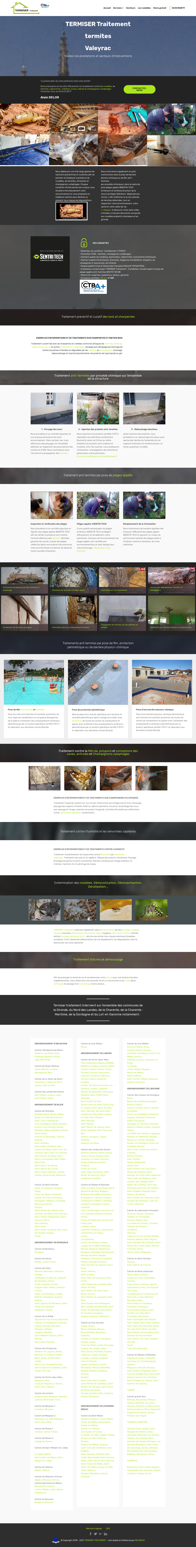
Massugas (106, 1246)
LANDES (131, 1390)
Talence (45, 1470)
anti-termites (80, 375)
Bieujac (100, 1329)
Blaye (60, 1114)
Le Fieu (141, 1287)
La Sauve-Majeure (43, 1383)
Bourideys (100, 1332)
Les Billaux (132, 1230)
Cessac (101, 1069)
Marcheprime (41, 1072)
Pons (129, 1451)
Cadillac (95, 1066)
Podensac (92, 1162)
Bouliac (38, 1262)
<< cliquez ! (106, 210)
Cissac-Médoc (106, 1419)
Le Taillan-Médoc (43, 1454)
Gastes (130, 1403)
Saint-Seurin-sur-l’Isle (137, 1339)
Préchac (85, 1374)
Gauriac (52, 1127)
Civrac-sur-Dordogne (137, 1114)
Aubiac (84, 1326)
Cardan (84, 1069)
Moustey (131, 1406)
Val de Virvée (49, 1175)
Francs (130, 1284)
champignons (106, 350)
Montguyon (141, 1454)
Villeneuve (61, 1175)
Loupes (59, 1294)
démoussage (114, 959)
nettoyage (59, 984)
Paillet (99, 1095)
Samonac (52, 1172)
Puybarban (107, 1258)
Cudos (100, 1345)
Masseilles (105, 1367)
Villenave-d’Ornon (50, 1480)
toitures (95, 959)
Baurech (39, 1271)
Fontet (84, 1217)
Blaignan (94, 1419)
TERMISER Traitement (64, 930)
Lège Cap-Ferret (42, 1059)
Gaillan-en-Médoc (89, 1425)
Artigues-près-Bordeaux (46, 1396)
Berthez (95, 1191)
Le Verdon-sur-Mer (89, 1435)
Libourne (131, 1233)
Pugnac (60, 1137)
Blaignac (104, 1191)
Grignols (107, 1351)
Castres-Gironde (42, 1326)
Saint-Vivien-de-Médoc (92, 1464)
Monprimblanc (95, 1092)
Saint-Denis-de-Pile (136, 1326)
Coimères (85, 1207)
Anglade (38, 1114)
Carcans (147, 1050)
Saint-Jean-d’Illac (43, 1422)
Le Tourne (57, 1383)
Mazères (85, 1371)
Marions (96, 1367)
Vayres (130, 1252)
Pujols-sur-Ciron (88, 1169)
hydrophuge (85, 984)
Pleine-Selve (40, 1133)
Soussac (94, 1316)
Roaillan (84, 1377)
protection (77, 721)
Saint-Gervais (60, 1214)
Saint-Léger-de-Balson (92, 1172)
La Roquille (150, 1358)
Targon (103, 1137)
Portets (101, 1162)
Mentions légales (94, 1528)
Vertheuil (85, 1476)
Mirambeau (141, 1444)
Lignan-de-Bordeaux (45, 1294)
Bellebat (110, 1063)
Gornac (84, 1079)
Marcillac (39, 1130)
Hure (89, 1223)
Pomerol (131, 1239)
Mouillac (155, 1236)
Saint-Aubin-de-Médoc (46, 1457)
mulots (126, 933)
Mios (50, 1072)
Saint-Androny (42, 1143)
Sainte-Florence (134, 1156)
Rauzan (140, 1146)
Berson (53, 1114)
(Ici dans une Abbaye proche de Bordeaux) (97, 456)
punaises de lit (77, 936)
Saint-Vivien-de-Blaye (45, 1230)
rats (114, 933)
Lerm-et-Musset (88, 1361)
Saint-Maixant (87, 1121)
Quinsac (58, 1297)
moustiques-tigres (92, 933)
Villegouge (145, 1252)
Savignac (98, 1313)
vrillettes (66, 89)
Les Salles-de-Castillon (138, 1133)
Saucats (50, 1342)
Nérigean (150, 1140)
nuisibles (108, 86)
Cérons (84, 1156)
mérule (81, 89)
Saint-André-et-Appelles (139, 1371)
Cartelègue (45, 1124)
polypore (105, 751)
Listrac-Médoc (134, 1069)
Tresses (48, 1310)
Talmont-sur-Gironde (137, 1438)
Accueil (107, 8)
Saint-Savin (40, 1226)
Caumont (85, 1204)
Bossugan (151, 1101)
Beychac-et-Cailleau (44, 1355)
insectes (92, 350)
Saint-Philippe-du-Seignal (139, 1380)
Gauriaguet (40, 1201)
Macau (84, 1047)
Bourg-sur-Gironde (44, 1117)
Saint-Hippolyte (152, 1175)
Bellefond (85, 1066)
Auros (99, 1188)
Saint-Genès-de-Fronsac (139, 1265)
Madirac (38, 1297)
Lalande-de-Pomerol (137, 1226)
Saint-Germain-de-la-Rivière (140, 1242)
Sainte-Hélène (134, 1076)
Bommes (91, 1332)
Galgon (139, 1220)
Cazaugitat (96, 1204)
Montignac (108, 1092)
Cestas (47, 1432)
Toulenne (108, 1393)
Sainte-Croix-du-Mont (91, 1104)
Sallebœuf (39, 1310)
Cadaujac (62, 1323)
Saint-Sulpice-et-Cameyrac (48, 1367)
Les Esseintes (87, 1239)
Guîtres (144, 1284)
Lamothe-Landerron (90, 1230)
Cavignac (58, 1188)
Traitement (81, 959)
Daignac (131, 1117)
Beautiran (63, 1319)
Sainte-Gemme (88, 1271)
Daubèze (90, 1214)
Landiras (85, 1159)
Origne (84, 1162)
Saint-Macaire (96, 1117)
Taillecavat (104, 1316)
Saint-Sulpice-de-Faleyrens (140, 1197)
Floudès (108, 1214)
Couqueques (104, 1422)
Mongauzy (85, 1252)
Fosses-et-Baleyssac (91, 1220)
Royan (138, 1428)
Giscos (90, 1351)
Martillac (48, 1332)
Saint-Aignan (150, 1239)
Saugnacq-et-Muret (136, 1412)
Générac (50, 1201)
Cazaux (38, 1085)
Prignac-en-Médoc (90, 1444)
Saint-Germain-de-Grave (93, 1111)
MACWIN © (140, 1540)
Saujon (145, 1428)
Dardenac (140, 1117)
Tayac (130, 1345)
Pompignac (48, 1297)
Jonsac (144, 1448)
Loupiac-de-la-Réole (90, 1246)
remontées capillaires (70, 812)
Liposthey (139, 1403)
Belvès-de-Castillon (136, 1101)
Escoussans (103, 1072)
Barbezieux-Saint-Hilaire (139, 1467)
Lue (146, 1403)
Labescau (85, 1355)
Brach (139, 1050)
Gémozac (153, 1448)
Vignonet (139, 1204)
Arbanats (85, 1153)
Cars (37, 1124)
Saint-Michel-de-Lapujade (93, 1297)
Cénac (51, 1281)
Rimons (84, 1262)
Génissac (154, 1124)
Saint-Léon (40, 1387)
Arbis (83, 1063)
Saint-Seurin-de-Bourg (46, 1165)
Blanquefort (40, 1486)
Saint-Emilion (133, 1159)
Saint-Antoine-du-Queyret (93, 1265)
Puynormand (133, 1310)
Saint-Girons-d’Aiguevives (47, 1217)
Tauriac (60, 1172)
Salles (50, 1098)
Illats (106, 1156)
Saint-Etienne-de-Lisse (138, 1169)
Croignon (45, 1284)
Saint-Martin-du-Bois (146, 1329)
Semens (84, 1137)
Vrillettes (118, 344)
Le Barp (50, 1095)
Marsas (48, 1204)
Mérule (93, 751)
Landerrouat (107, 1230)
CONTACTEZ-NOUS (139, 89)
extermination (107, 930)
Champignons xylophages (111, 754)
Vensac (104, 1473)
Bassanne (85, 1191)
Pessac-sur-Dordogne (137, 1143)
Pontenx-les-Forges (136, 1416)
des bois (108, 316)
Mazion (47, 1130)
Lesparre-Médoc (107, 1435)
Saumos (131, 1082)
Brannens (106, 1194)
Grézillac (139, 1127)
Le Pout (38, 1290)
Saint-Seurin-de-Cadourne (101, 1461)
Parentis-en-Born (144, 1406)
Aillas (83, 1188)
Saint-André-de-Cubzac (46, 1210)
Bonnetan (48, 1271)
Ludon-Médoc (56, 1489)
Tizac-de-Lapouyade (137, 1348)
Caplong (131, 1358)
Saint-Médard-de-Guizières (140, 1332)
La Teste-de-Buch (53, 1082)
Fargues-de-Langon (90, 1348)
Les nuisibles (144, 8)
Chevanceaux (150, 1451)
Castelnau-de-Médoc (137, 1053)
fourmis (57, 933)
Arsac (146, 1047)
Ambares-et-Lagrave (44, 1351)
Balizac (93, 1153)
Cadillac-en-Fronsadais (138, 1217)
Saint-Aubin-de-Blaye (45, 1146)
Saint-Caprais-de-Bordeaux (48, 1303)
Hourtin (137, 1056)
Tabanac (50, 1387)
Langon (94, 1355)
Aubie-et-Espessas (43, 1188)
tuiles (127, 980)
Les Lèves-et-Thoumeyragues (141, 1361)
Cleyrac (105, 1204)
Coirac (108, 1069)
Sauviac (84, 1393)
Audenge (39, 1056)
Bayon (47, 1114)
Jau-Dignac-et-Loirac (91, 1432)
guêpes (135, 930)
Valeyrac (91, 1470)
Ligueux (131, 1364)
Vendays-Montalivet (90, 1473)
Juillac (130, 1130)
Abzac (130, 1274)
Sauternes (95, 1390)
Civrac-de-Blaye (42, 1194)
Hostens (100, 1156)
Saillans (139, 1239)
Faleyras (85, 1076)
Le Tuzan (94, 1159)
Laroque (85, 1082)
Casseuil (107, 1197)
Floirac (53, 1262)
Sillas (100, 1393)
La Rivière (153, 1223)
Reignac (38, 1140)
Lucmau (102, 1364)
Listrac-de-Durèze (89, 1242)
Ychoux (150, 1412)
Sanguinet (155, 1409)
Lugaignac (155, 1133)
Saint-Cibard (133, 1323)
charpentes (126, 316)
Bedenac (131, 1454)
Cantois (103, 1066)
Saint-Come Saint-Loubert (93, 1380)
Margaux (146, 1069)
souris (119, 933)
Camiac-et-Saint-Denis (138, 1108)
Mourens (85, 1095)
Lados (92, 1226)
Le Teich (53, 1069)
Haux (47, 1380)
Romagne (85, 1098)
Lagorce (152, 1284)
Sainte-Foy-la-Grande (145, 1377)
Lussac (140, 1297)
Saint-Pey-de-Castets (147, 1188)
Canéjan (38, 1432)
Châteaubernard (135, 1470)
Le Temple (131, 1066)
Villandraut (93, 1396)
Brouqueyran (87, 1197)
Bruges (38, 1502)
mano (151, 1403)
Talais (83, 1470)
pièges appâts (123, 475)
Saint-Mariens (41, 1223)
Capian (111, 1066)
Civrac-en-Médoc (89, 1422)
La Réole (85, 1226)
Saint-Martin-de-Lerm (91, 1290)
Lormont (39, 1399)
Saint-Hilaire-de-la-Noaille (93, 1284)
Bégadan (85, 1419)
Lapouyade (132, 1287)
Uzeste (84, 1396)
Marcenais (39, 1204)
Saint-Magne (41, 1098)
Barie (111, 1188)
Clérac (151, 1454)
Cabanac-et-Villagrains (45, 1323)
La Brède (47, 1329)
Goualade (98, 1351)
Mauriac (84, 1249)
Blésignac (39, 1380)
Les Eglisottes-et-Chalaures (140, 1294)
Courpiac (85, 1072)
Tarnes (139, 1249)
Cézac (37, 1191)
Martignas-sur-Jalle (44, 1419)
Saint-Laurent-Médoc (137, 1079)
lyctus (74, 89)
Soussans (140, 1082)
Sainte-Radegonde (136, 1162)
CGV (108, 1528)
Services (117, 8)
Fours (44, 1127)
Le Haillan (39, 1409)
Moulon (153, 1137)
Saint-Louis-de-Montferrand (48, 1364)
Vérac (137, 1252)
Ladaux (92, 1079)
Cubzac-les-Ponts (43, 1197)
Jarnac (148, 1473)
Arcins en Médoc (135, 1047)
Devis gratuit (159, 8)
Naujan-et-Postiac (136, 1140)
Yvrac (57, 1399)
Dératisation (97, 886)
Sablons (144, 1310)
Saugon (50, 1233)
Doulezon (150, 1117)
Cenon (46, 1262)
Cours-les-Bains (88, 1345)
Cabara (138, 1104)
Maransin (149, 1297)
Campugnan (52, 1121)
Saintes (130, 1428)
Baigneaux (92, 1063)
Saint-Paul (40, 1162)
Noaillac (102, 1255)
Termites (108, 344)
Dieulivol (99, 1214)
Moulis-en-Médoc (135, 1072)
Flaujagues (139, 1121)
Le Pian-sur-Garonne (91, 1085)
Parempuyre (40, 1492)
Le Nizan (94, 1358)
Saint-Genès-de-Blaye (45, 1156)
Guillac (147, 1127)
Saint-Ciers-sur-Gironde (55, 1153)
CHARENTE (132, 1461)
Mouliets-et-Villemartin (138, 1137)
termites (44, 89)
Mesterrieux (104, 1249)
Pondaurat (96, 1258)
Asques (140, 1214)
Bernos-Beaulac (88, 1329)
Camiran (98, 1197)
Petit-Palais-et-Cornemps (139, 1303)
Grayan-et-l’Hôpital (90, 1428)
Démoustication (105, 883)
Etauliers (63, 1124)
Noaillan (93, 1371)
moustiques (77, 933)
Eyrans (38, 1127)
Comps (54, 1124)
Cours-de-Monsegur (90, 1210)
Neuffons (93, 1255)
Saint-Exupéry (87, 1274)
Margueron (132, 1367)
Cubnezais (56, 1194)
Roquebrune (94, 1262)
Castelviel (107, 1201)
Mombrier (56, 1130)
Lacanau (140, 1059)
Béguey (101, 1063)
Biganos (48, 1056)
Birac (83, 1332)
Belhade (131, 1399)
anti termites (26, 709)
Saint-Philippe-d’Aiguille (138, 1191)
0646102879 (177, 8)
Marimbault (86, 1367)
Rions (105, 1095)
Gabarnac (105, 1076)
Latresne (60, 1287)
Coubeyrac (153, 1114)
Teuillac (38, 1175)
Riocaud (150, 1367)
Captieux (85, 1335)
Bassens (63, 1396)
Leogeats (103, 1358)
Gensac (130, 1127)
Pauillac (84, 1441)
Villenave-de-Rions (90, 1143)
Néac (140, 1300)
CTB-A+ (103, 278)
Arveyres (131, 1214)
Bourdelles (95, 1194)
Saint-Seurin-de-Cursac (46, 1169)
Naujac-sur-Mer (88, 1438)
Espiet (130, 1121)
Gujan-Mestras (42, 1069)
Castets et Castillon (90, 1339)
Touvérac (148, 1470)
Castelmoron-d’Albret (91, 1201)
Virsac (37, 1236)
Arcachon (39, 1082)
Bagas (105, 1188)
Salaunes (153, 1079)
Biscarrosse (141, 1399)
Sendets (93, 1393)
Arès (57, 1053)
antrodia (82, 754)
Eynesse (140, 1358)
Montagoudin (108, 1252)
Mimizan (152, 1399)
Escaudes (108, 1345)
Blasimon (85, 1194)
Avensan (131, 1050)
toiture (109, 977)
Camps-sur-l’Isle (134, 1278)
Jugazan (156, 1127)
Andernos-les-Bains (44, 1053)
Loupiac (93, 1088)
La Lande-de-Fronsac (137, 1223)
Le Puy (84, 1236)
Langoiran (101, 1079)
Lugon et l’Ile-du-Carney (138, 1236)
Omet (92, 1095)
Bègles (38, 1470)
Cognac (156, 1470)
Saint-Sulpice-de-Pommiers (94, 1307)
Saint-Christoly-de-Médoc (93, 1448)
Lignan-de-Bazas (89, 1364)
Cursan (54, 1284)
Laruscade (60, 1201)
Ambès (59, 1351)
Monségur (96, 1252)
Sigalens (85, 1316)
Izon (145, 1220)
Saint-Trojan (40, 1172)
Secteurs (130, 8)
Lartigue (103, 1355)
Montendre (138, 1451)
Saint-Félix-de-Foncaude (93, 1278)
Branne (130, 1104)
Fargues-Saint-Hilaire (45, 1287)
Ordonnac (101, 1438)
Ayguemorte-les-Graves (46, 1319)
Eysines (50, 1486)
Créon (37, 1284)
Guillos (91, 1156)
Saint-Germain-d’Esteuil (92, 1454)
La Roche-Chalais (135, 1473)
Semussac (132, 1435)
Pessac (54, 1432)
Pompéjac (102, 1371)
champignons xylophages (99, 89)
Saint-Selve (40, 1342)
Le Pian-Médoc (42, 1489)
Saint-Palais (59, 1159)
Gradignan (39, 1441)
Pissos (157, 1406)
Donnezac (57, 1197)
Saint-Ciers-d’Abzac (150, 1323)
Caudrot (92, 1069)
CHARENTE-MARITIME (137, 1422)
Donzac (93, 1072)
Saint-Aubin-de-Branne (138, 1149)
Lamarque (149, 1059)
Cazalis (84, 1342)
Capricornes (37, 347)
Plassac (64, 1130)
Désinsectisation (129, 883)
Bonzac (144, 1274)
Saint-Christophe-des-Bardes (141, 1319)
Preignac (85, 1165)
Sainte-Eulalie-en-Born (138, 1409)
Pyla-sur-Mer (49, 1085)
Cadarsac (148, 1214)
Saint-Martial (87, 1124)
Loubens (104, 1242)
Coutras (131, 1281)
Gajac (103, 1348)
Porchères (132, 1307)
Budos (109, 1153)
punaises (65, 936)
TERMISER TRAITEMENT (95, 1540)
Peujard (38, 1207)
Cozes (150, 1432)
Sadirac (38, 1300)
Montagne (132, 1300)
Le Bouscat (47, 1502)
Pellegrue (85, 1258)
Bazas (91, 1326)
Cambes (38, 1274)
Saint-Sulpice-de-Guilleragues (95, 1303)
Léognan (39, 1332)
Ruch (103, 1262)
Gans (83, 1351)
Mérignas (93, 1249)
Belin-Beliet (40, 1095)
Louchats (104, 1159)
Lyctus (47, 347)
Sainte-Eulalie (47, 1358)
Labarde (131, 1059)
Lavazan (85, 1358)
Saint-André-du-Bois (91, 1101)
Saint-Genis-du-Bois (101, 1108)
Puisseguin (143, 1307)
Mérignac (49, 1409)
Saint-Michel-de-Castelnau (94, 1383)
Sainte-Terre (133, 1165)
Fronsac (131, 1220)
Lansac (59, 1127)
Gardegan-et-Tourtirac (138, 1124)
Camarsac (58, 1271)
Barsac (101, 1153)
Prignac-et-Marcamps (45, 1137)
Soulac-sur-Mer (105, 1467)
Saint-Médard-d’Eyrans (46, 1335)
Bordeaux (39, 1252)
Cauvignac (105, 1339)
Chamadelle (149, 1278)
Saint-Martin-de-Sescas (92, 1127)
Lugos (58, 1095)
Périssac (131, 1262)
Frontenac (95, 1076)
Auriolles (91, 1188)
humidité (40, 709)
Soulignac (94, 1137)
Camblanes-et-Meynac (45, 1278)
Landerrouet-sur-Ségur (92, 1233)
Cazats (92, 1342)
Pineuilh (142, 1367)
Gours (137, 1284)
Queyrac (104, 1444)
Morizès (84, 1255)
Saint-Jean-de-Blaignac (138, 1178)
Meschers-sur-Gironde (148, 1435)
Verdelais (85, 1140)
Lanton (56, 1056)
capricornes (55, 89)
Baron (130, 1098)
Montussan (49, 1399)
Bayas (137, 1274)
